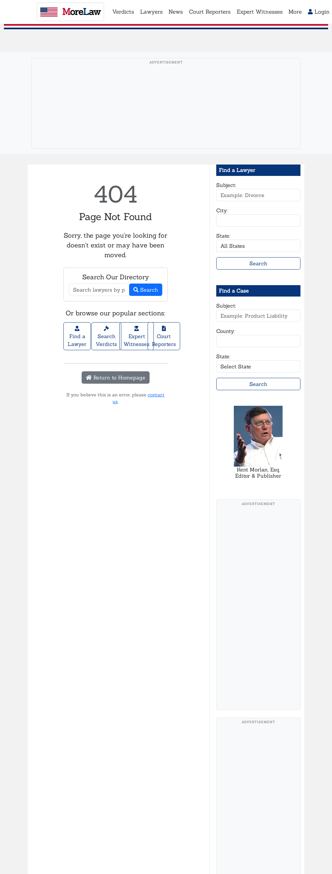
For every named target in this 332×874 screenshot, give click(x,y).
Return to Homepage (115, 377)
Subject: (226, 185)
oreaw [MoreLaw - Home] (70, 12)
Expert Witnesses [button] (260, 11)
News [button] (175, 11)
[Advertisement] (166, 113)
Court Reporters (164, 336)
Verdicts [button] (123, 11)
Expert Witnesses (137, 336)
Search (145, 289)
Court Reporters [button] (210, 11)
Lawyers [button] (151, 11)
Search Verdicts (106, 336)
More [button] (295, 11)
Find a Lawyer (77, 336)
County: (225, 331)
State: (223, 235)
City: (222, 210)
